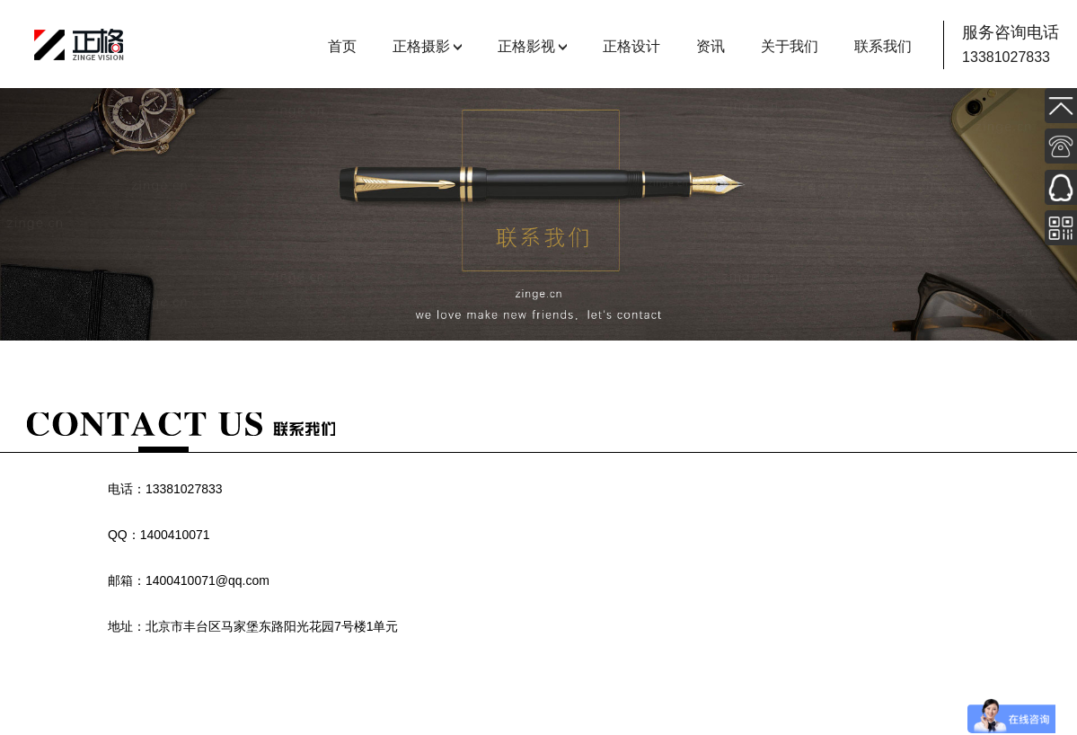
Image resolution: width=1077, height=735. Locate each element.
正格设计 (631, 46)
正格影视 (526, 46)
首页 (342, 46)
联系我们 (883, 46)
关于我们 (789, 46)
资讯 (710, 46)
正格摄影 (421, 46)
